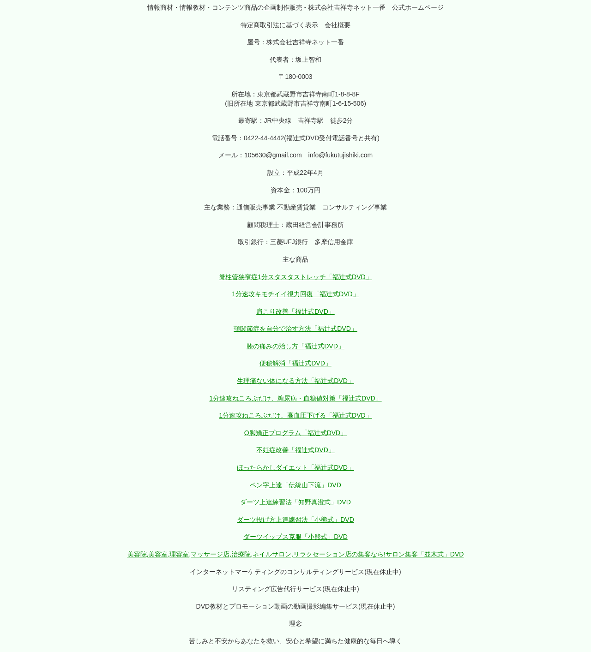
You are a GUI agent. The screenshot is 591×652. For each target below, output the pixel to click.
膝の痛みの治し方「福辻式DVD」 (295, 346)
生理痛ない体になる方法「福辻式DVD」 (295, 380)
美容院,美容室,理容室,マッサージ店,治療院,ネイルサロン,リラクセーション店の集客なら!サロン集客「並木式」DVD (295, 554)
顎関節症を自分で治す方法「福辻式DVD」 (295, 328)
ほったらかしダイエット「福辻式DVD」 (295, 467)
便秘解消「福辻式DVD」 (295, 363)
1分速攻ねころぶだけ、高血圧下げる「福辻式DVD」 (295, 415)
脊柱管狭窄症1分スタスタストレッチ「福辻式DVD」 (295, 277)
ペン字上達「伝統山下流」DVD (295, 485)
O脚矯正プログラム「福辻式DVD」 (295, 433)
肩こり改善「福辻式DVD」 (295, 311)
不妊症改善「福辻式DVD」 (295, 450)
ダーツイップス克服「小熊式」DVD (295, 536)
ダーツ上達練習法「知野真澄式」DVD (295, 502)
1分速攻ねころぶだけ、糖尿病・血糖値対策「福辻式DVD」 (295, 398)
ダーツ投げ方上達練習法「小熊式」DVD (295, 519)
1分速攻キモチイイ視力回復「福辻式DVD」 (295, 294)
